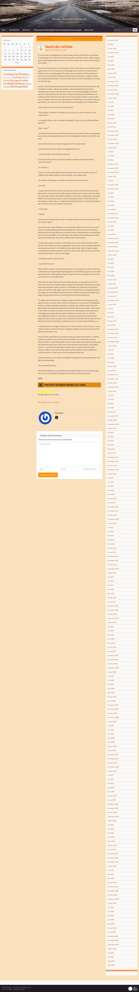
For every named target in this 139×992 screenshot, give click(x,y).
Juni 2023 (111, 106)
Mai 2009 (111, 684)
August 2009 (112, 672)
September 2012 (113, 519)
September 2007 (113, 767)
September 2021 (113, 172)
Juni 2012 (111, 531)
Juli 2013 (110, 478)
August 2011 (112, 573)
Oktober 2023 (112, 90)
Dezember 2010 (113, 606)
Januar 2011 (112, 602)
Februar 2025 (112, 48)
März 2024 (111, 69)
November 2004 (113, 891)
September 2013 (113, 470)
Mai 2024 (111, 61)
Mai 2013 (111, 486)
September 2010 (113, 618)
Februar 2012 (112, 548)
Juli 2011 (110, 577)
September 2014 (113, 424)
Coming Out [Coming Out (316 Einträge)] (10, 74)
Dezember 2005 (113, 854)
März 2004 (111, 924)
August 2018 (112, 255)
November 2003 (113, 940)
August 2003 (112, 949)
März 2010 (111, 643)
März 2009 (111, 692)
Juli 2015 (110, 395)
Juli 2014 (110, 432)
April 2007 (111, 787)
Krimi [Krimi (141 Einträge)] (6, 80)
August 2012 (112, 523)
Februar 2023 (112, 123)
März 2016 (111, 362)
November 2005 (113, 858)
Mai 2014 (111, 441)
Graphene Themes (19, 989)
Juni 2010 (111, 631)
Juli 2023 (110, 102)
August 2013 (112, 474)
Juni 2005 (111, 870)
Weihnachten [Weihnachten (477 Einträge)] (19, 86)
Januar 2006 (112, 849)
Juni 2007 (111, 779)
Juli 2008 (110, 726)
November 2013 (113, 461)
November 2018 (113, 242)
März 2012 (111, 544)
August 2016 (112, 346)
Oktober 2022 (112, 139)
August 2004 (112, 903)
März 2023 (111, 119)
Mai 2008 (111, 734)
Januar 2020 (112, 209)
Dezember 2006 (113, 804)
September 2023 (113, 94)
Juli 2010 (110, 626)
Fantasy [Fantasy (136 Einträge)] (17, 77)
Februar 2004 (112, 928)
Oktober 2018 (112, 247)
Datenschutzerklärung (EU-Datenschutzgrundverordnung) (57, 30)
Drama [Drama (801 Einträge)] (23, 74)
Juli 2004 (110, 907)
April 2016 (111, 358)
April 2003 (111, 961)
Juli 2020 (110, 193)
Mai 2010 (111, 635)
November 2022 (113, 135)
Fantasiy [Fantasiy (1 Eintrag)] (10, 77)
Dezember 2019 (113, 214)
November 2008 (113, 709)
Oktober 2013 (112, 465)
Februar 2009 (112, 697)
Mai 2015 (111, 403)
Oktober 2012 (112, 515)
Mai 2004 (111, 915)
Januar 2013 (112, 503)
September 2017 (113, 300)
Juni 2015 (111, 399)
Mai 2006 (111, 833)
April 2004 (111, 920)
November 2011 (113, 560)
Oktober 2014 (112, 420)
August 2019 (112, 222)
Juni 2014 (111, 436)
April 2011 (111, 589)
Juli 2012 (110, 527)
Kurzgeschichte (46, 402)
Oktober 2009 (112, 664)
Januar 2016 (112, 370)
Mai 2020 (111, 201)
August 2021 (112, 176)
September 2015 (113, 387)
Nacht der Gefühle (61, 50)
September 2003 (113, 944)
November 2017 (113, 292)
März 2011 (111, 593)
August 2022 (112, 147)
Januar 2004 (112, 932)
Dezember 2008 (113, 705)
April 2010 (111, 639)
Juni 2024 (111, 57)
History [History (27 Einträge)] (25, 77)
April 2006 (111, 837)
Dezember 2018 (113, 238)
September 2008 (113, 717)
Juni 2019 (111, 226)
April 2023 (111, 114)
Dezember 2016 (113, 329)
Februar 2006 (112, 845)
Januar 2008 (112, 750)
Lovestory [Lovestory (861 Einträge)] (10, 83)
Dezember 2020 (113, 185)
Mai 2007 (111, 783)
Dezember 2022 (113, 131)
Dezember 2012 (113, 507)
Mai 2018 (111, 267)
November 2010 (113, 610)
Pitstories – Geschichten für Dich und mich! (69, 18)
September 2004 (113, 899)
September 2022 (113, 143)
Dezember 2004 (113, 887)
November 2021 (113, 168)
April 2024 (111, 65)
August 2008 (112, 721)
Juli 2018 (110, 259)
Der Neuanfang (45, 38)
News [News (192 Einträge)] (20, 83)
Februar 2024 (112, 73)
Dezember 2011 (113, 556)
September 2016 (113, 342)
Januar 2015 (112, 412)
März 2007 (111, 792)
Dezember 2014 (113, 416)
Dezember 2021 (113, 164)
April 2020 (111, 205)
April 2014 (111, 445)
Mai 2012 (111, 536)
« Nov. (16, 63)
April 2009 (111, 688)
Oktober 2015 (112, 383)
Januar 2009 (112, 701)
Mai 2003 (111, 957)
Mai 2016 (111, 354)
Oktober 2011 (112, 564)
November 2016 (113, 333)
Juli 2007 (110, 775)
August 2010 (112, 622)
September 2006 (113, 816)
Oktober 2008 (112, 713)
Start (4, 30)
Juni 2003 (111, 953)
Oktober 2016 (112, 337)
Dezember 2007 (113, 754)
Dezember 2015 (113, 375)
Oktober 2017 (112, 296)
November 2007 (113, 759)
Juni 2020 (111, 197)
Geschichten (14, 30)
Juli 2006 (110, 825)
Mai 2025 (111, 44)
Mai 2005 (111, 874)
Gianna (50, 50)
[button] (133, 988)
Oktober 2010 (112, 614)
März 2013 (111, 494)
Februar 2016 (112, 366)
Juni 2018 (111, 263)
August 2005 (112, 866)
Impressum (88, 30)
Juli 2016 (110, 350)
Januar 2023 (112, 127)
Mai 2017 (111, 313)
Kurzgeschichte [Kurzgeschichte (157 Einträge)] (19, 80)
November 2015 (113, 379)
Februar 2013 (112, 498)
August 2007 (112, 771)
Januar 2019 (112, 234)
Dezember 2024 (113, 52)
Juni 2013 (111, 482)
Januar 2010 (112, 651)
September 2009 (113, 668)
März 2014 (111, 449)
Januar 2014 (112, 453)
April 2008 (111, 738)
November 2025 (113, 40)
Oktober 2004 (112, 895)
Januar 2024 (112, 77)
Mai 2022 (111, 160)
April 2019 (111, 230)
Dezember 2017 (113, 288)
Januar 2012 (112, 552)
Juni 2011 (111, 581)
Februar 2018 (112, 280)
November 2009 (113, 659)
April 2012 (111, 540)
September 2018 (113, 251)
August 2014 (112, 428)
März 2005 (111, 878)
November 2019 (113, 218)
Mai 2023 (111, 110)
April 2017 (111, 317)
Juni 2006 (111, 829)
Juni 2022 (111, 156)
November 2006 (113, 808)
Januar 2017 (112, 325)
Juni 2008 (111, 730)
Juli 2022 (110, 152)
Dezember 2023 (113, 81)
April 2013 (111, 490)
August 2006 (112, 821)
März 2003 (111, 965)
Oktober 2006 (112, 812)
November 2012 (113, 511)
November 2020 (113, 189)
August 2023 (112, 98)
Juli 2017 (110, 308)
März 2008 (111, 742)
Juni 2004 (111, 911)
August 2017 (112, 304)
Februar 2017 (112, 321)
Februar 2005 (112, 882)
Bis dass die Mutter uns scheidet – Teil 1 (85, 38)
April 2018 (111, 271)
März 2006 (111, 841)
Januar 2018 (112, 284)
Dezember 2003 (113, 936)
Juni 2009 (111, 680)
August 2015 (112, 391)
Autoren (27, 30)
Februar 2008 (112, 746)
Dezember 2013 (113, 457)
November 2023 (113, 85)
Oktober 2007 (112, 763)
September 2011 (113, 569)
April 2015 (111, 408)
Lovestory (55, 402)
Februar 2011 (112, 598)
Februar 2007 (112, 796)
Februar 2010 (112, 647)
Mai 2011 (111, 585)
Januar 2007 (112, 800)
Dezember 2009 (113, 655)
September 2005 (113, 862)
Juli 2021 (110, 180)
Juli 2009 (110, 676)
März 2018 (111, 275)
